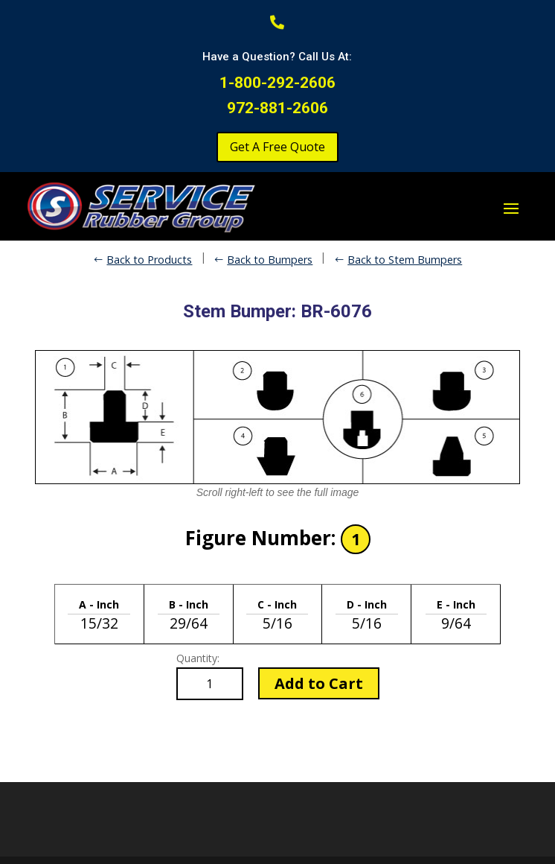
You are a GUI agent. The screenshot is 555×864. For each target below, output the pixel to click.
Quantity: (197, 658)
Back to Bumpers (269, 259)
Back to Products (149, 259)
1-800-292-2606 (277, 83)
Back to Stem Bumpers (404, 259)
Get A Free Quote (277, 147)
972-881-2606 (277, 108)
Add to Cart (319, 683)
